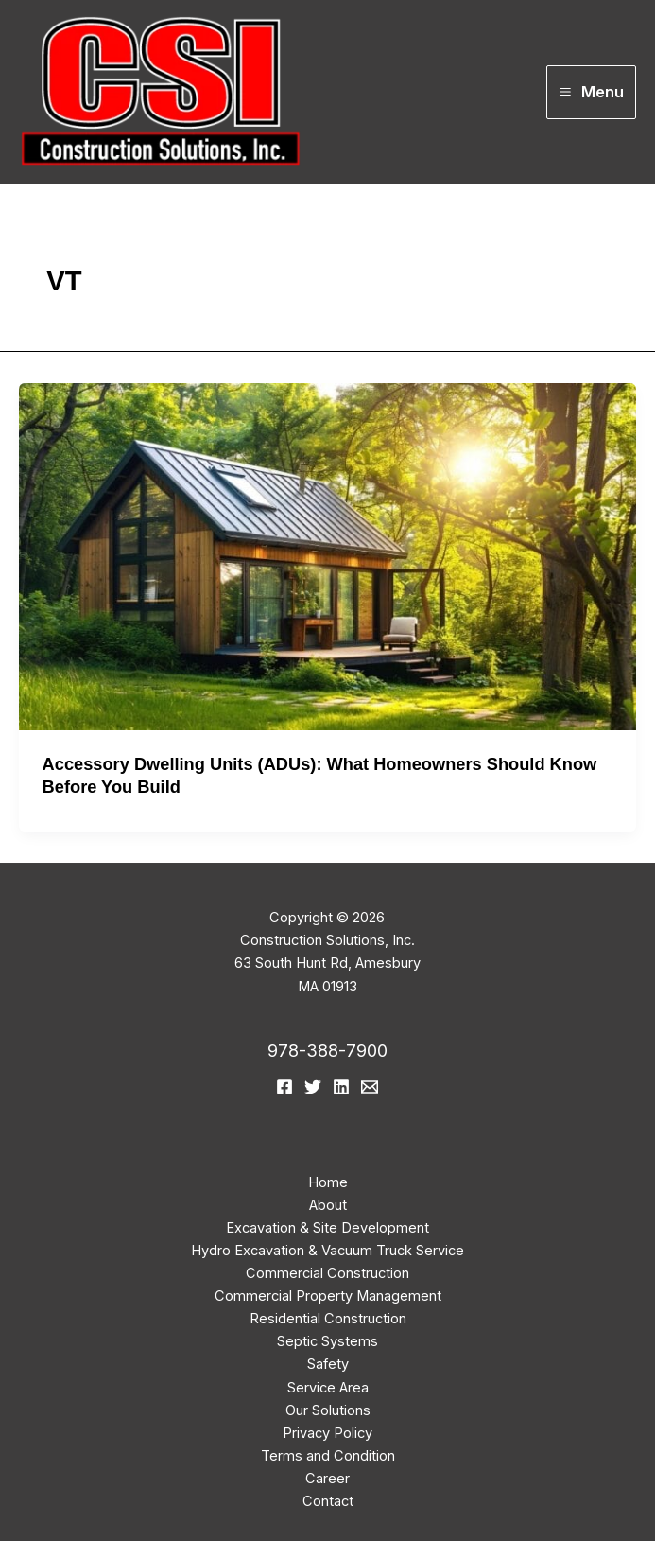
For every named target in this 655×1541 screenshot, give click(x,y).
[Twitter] (312, 1086)
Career (327, 1478)
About (328, 1205)
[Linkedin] (341, 1086)
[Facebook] (284, 1086)
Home (328, 1182)
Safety (328, 1364)
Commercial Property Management (328, 1296)
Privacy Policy (327, 1433)
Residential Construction (328, 1318)
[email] (369, 1086)
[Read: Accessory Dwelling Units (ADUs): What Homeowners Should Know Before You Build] (327, 555)
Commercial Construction (327, 1273)
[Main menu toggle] (591, 92)
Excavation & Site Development (327, 1227)
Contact (327, 1501)
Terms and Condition (328, 1455)
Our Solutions (328, 1410)
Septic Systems (327, 1341)
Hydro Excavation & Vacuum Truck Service (327, 1250)
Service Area (328, 1387)
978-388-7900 (327, 1050)
